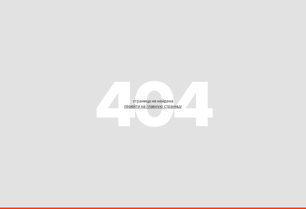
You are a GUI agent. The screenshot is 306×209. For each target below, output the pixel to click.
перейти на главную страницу (153, 106)
